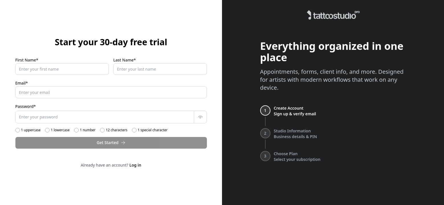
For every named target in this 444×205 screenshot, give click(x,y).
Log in (135, 165)
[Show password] (200, 117)
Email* (21, 83)
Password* (25, 106)
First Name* (26, 60)
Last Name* (124, 60)
